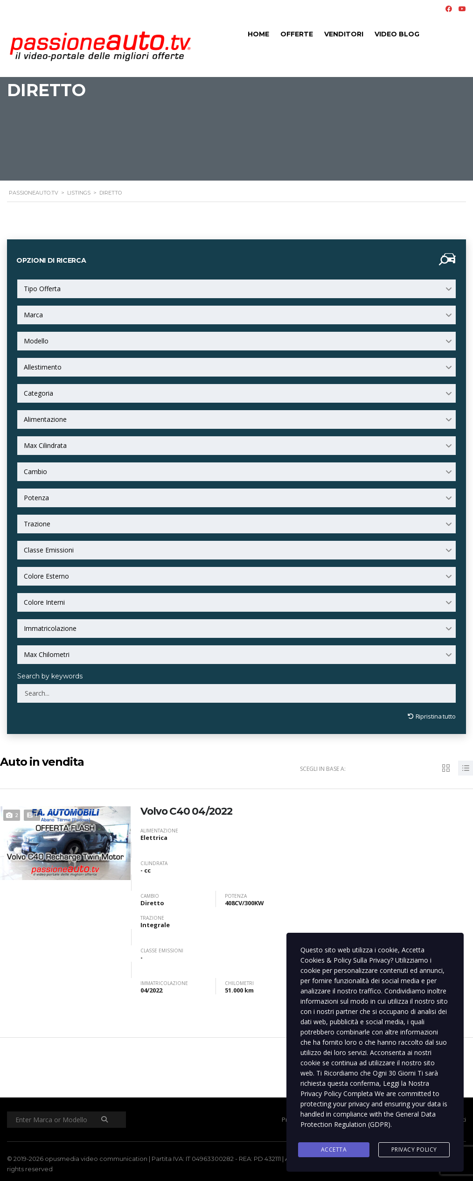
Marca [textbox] (33, 314)
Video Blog (397, 34)
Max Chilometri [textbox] (47, 654)
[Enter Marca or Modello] (67, 1118)
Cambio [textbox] (35, 471)
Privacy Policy (414, 1150)
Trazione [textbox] (37, 523)
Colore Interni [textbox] (44, 602)
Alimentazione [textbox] (45, 419)
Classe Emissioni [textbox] (49, 549)
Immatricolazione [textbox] (50, 628)
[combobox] (236, 289)
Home (258, 34)
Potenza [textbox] (36, 497)
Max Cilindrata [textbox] (45, 445)
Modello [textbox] (36, 340)
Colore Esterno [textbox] (46, 576)
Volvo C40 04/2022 (187, 809)
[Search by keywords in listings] (236, 693)
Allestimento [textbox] (43, 367)
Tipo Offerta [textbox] (42, 288)
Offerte (296, 34)
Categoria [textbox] (38, 393)
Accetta (334, 1150)
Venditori (343, 34)
